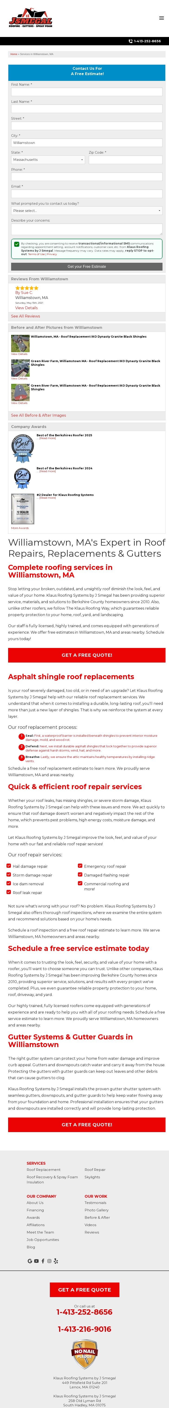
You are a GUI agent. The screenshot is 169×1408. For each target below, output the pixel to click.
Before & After (97, 1217)
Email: (17, 187)
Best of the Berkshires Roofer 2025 (64, 435)
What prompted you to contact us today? (45, 204)
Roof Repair (95, 1169)
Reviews (92, 1232)
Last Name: (21, 102)
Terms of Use (36, 254)
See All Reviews (25, 316)
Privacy (52, 254)
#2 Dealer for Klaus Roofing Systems (65, 495)
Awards (33, 1217)
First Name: (21, 85)
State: (17, 153)
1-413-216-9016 (84, 1329)
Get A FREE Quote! (87, 655)
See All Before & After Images (38, 415)
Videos (90, 1225)
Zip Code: (97, 153)
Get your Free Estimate (87, 267)
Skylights (92, 1177)
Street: (17, 119)
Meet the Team (40, 1232)
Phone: (18, 170)
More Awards (20, 528)
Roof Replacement (44, 1169)
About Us (35, 1202)
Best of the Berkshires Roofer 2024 (64, 468)
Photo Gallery (96, 1210)
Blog (31, 1247)
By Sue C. (24, 292)
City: (15, 136)
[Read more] (47, 438)
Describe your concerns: (30, 221)
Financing (35, 1210)
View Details (26, 308)
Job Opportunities (43, 1239)
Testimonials (95, 1202)
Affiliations (36, 1225)
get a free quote (84, 1290)
